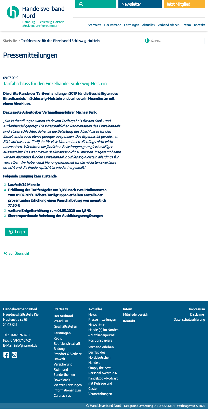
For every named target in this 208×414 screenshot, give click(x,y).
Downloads (62, 385)
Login (16, 236)
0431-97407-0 (19, 340)
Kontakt (199, 25)
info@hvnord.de (25, 351)
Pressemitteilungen (102, 325)
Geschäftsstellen (65, 331)
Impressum (197, 314)
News (92, 319)
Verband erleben (169, 25)
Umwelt (59, 364)
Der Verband (112, 25)
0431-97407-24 (20, 345)
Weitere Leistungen (68, 390)
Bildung (59, 354)
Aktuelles (148, 25)
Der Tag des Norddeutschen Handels (99, 362)
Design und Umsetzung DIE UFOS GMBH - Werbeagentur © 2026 (164, 411)
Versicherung (63, 369)
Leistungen (131, 25)
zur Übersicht (16, 258)
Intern (187, 25)
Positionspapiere (100, 345)
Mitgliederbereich (93, 4)
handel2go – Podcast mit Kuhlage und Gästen (103, 388)
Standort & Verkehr (67, 359)
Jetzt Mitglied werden (178, 4)
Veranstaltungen (100, 399)
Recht (58, 343)
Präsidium (61, 326)
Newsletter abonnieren (131, 4)
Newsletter (96, 330)
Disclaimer (197, 319)
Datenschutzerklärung (189, 325)
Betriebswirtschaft (67, 349)
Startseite (94, 25)
